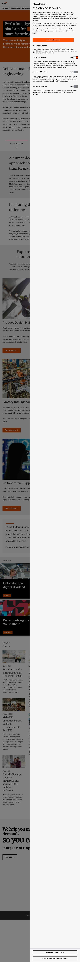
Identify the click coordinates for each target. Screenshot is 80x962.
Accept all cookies (53, 40)
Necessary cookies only (55, 952)
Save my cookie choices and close (55, 958)
